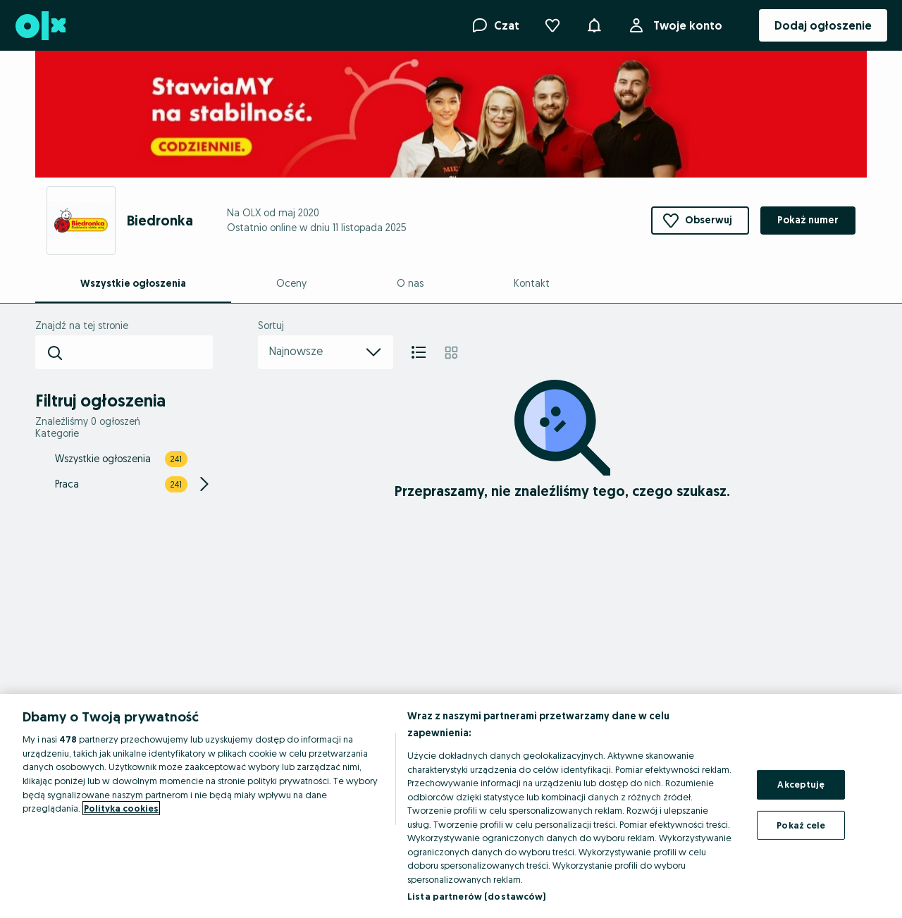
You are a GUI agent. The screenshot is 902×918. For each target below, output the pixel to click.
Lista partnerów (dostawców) (476, 896)
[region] (451, 806)
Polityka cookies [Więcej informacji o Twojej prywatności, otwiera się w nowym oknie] (121, 808)
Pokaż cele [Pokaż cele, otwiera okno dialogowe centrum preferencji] (801, 825)
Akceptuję (800, 784)
